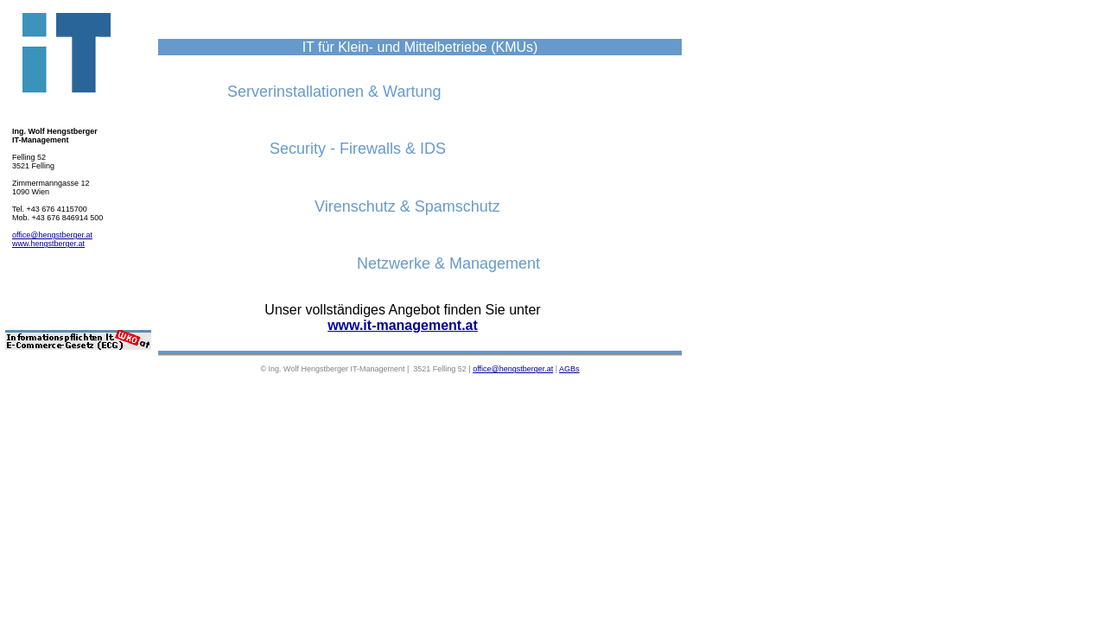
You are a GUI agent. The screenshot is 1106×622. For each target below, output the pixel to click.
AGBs (569, 369)
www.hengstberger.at (48, 243)
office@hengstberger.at (52, 235)
